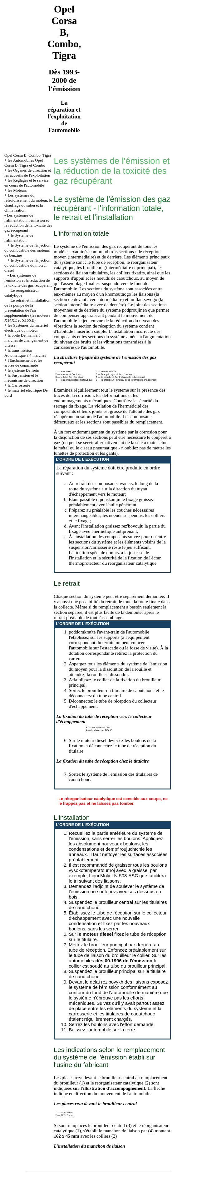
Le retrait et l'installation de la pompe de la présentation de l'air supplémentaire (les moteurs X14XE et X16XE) (27, 310)
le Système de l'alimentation (18, 238)
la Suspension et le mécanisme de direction (23, 378)
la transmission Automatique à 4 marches (25, 353)
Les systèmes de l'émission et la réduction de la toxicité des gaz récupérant (28, 280)
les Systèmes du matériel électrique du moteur (26, 328)
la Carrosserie (19, 385)
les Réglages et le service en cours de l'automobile (26, 183)
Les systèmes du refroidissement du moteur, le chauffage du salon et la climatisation (28, 203)
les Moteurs (17, 190)
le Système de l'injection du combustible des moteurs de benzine (27, 250)
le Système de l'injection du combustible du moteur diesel (27, 265)
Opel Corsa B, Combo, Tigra (27, 155)
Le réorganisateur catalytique (21, 293)
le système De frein (23, 370)
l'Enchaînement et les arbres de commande (23, 363)
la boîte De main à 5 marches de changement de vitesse (26, 340)
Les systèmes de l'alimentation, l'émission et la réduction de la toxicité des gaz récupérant (28, 223)
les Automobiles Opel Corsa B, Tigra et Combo (24, 163)
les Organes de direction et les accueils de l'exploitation (27, 173)
